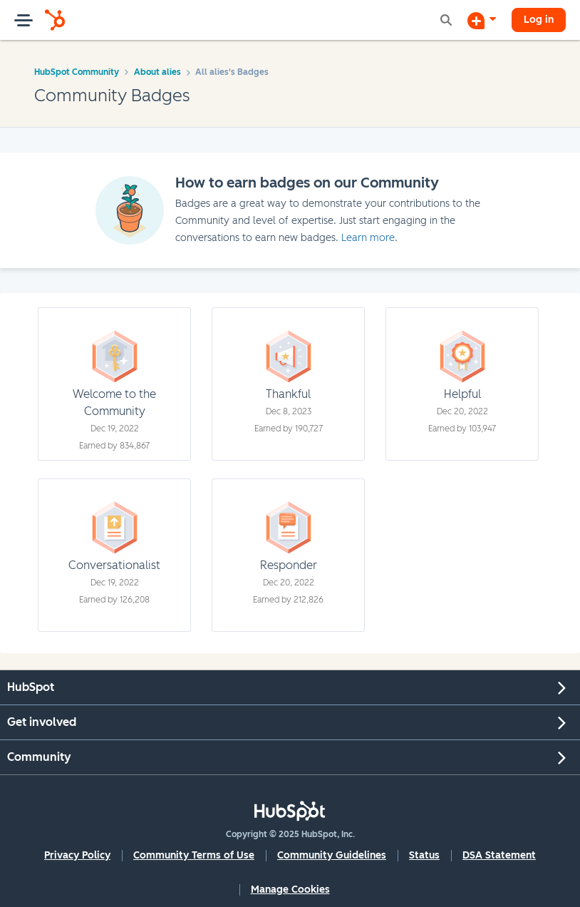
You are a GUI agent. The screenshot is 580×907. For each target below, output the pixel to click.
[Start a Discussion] (481, 20)
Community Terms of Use (193, 855)
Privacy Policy (77, 855)
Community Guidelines (331, 855)
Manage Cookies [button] (290, 889)
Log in (539, 20)
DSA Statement (499, 855)
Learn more (368, 238)
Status (424, 855)
